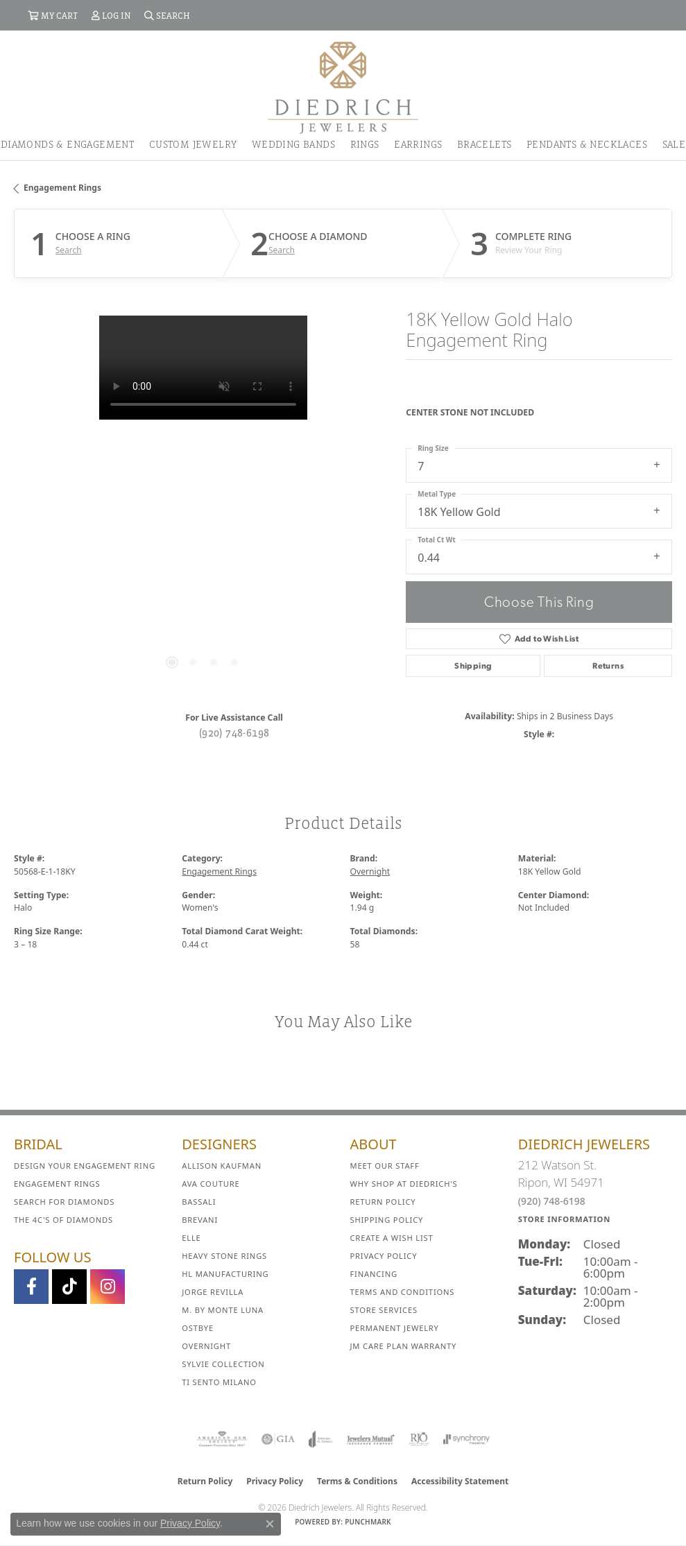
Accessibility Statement (459, 1481)
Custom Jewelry (193, 144)
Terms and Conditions (402, 1292)
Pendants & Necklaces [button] (586, 144)
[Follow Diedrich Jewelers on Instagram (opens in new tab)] (107, 1286)
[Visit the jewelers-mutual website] (371, 1439)
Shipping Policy (387, 1219)
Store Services (384, 1310)
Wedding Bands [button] (293, 144)
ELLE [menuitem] (191, 1237)
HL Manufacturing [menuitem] (225, 1274)
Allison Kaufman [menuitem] (221, 1165)
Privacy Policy (384, 1256)
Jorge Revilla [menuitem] (212, 1292)
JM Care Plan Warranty (403, 1346)
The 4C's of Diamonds (63, 1219)
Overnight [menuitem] (206, 1346)
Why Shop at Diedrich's (404, 1183)
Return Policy (383, 1201)
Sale (674, 144)
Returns (608, 666)
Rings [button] (364, 144)
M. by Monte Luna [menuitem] (223, 1310)
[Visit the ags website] (222, 1439)
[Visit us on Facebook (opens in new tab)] (31, 1286)
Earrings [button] (418, 144)
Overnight (370, 871)
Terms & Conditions (357, 1481)
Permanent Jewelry (394, 1328)
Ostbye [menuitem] (198, 1328)
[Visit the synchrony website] (466, 1439)
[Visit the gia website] (278, 1439)
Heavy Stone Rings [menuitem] (224, 1256)
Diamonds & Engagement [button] (67, 144)
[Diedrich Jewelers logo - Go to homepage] (343, 86)
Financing (373, 1274)
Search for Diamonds (64, 1201)
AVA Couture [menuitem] (210, 1183)
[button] (53, 15)
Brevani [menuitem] (200, 1219)
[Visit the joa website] (321, 1439)
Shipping (473, 666)
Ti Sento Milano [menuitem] (219, 1382)
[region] (203, 505)
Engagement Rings (62, 188)
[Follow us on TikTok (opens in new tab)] (69, 1286)
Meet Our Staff (385, 1165)
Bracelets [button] (484, 144)
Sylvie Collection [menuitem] (223, 1364)
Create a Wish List (392, 1237)
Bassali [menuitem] (199, 1201)
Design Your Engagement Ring (84, 1165)
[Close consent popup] (270, 1524)
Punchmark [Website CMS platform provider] (368, 1522)
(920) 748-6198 (234, 732)
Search (68, 250)
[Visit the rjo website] (419, 1439)
